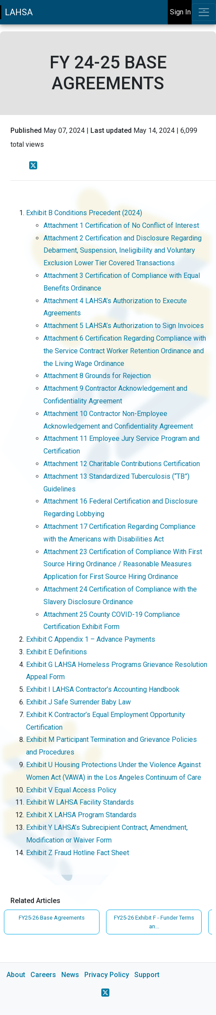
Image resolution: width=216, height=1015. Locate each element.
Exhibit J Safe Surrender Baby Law (79, 702)
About (16, 975)
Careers (43, 975)
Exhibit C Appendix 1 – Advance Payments (91, 639)
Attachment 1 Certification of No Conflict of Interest (122, 225)
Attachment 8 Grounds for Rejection (98, 376)
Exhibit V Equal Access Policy (72, 790)
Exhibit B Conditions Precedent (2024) (84, 213)
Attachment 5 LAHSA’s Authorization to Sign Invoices (124, 325)
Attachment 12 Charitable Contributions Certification (122, 464)
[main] (108, 519)
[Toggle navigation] (204, 12)
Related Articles (35, 901)
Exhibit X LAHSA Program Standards (82, 815)
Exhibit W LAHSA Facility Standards (81, 802)
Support (147, 975)
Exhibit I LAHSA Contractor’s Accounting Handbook (103, 689)
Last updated (111, 130)
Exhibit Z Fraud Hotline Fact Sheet (78, 853)
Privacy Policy (106, 975)
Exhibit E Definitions (57, 652)
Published (26, 130)
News (70, 975)
